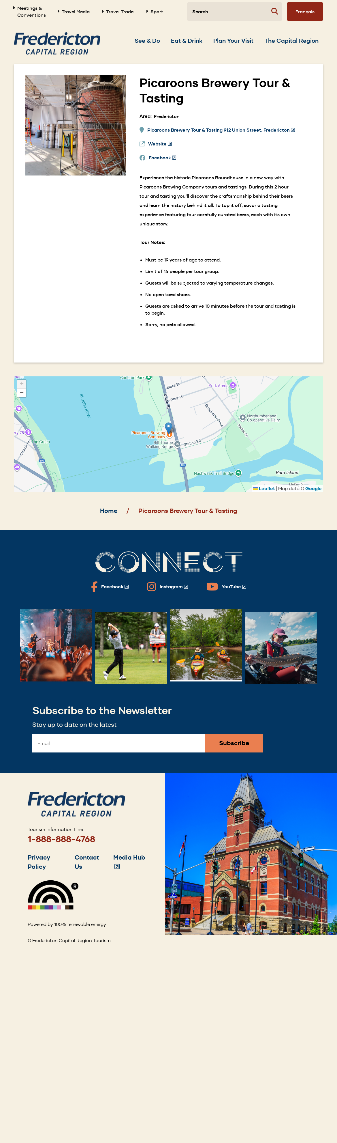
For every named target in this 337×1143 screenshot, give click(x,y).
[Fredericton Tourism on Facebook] (110, 587)
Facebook (162, 157)
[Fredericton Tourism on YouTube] (226, 587)
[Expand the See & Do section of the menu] (147, 40)
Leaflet (264, 488)
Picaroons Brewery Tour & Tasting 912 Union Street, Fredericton (221, 130)
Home (108, 511)
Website (160, 144)
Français (305, 11)
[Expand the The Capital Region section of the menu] (291, 40)
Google (313, 488)
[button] (168, 428)
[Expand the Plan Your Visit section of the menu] (233, 40)
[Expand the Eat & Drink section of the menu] (186, 40)
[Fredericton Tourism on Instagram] (167, 587)
